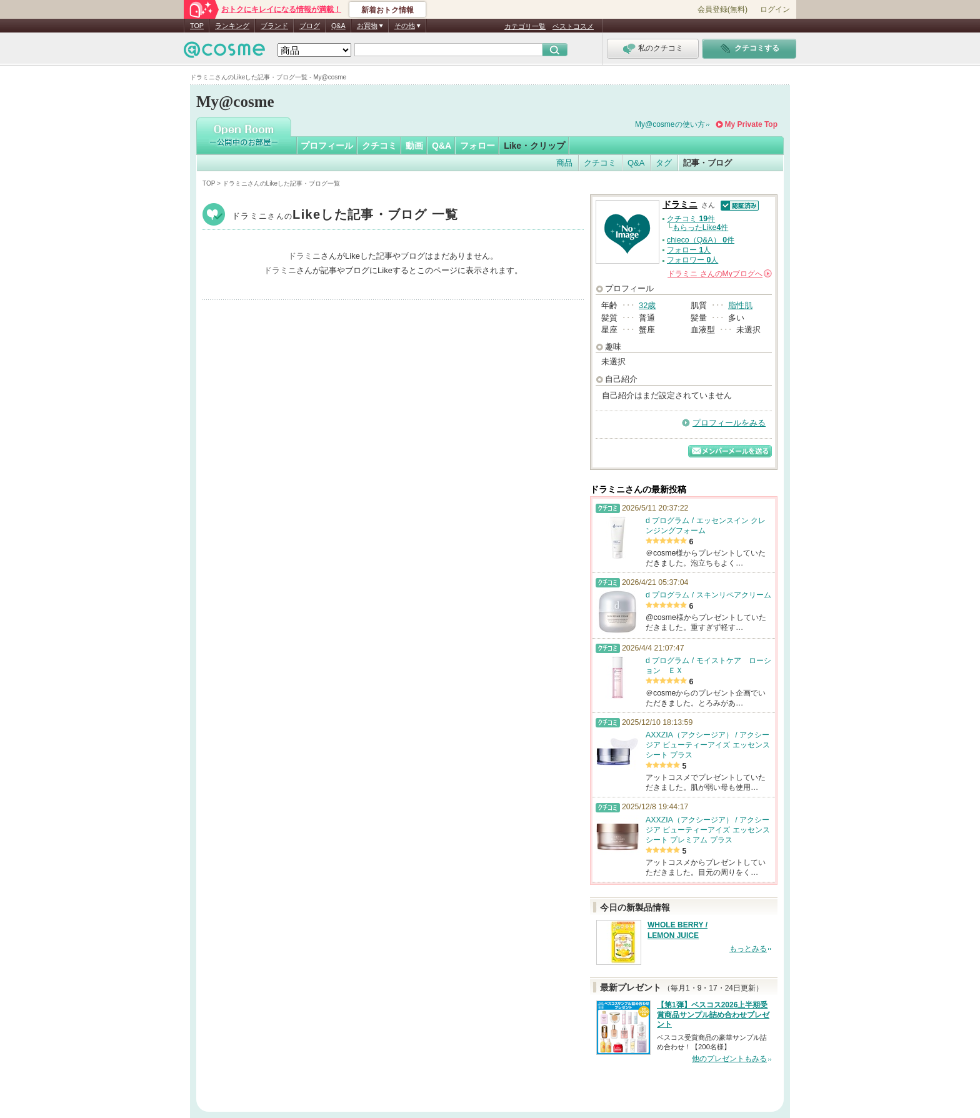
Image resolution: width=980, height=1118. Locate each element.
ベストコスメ (573, 26)
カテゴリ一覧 (525, 26)
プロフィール (327, 146)
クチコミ (379, 146)
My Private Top (751, 124)
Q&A (338, 25)
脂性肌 (740, 305)
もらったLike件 (700, 227)
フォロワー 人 (692, 260)
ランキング (232, 25)
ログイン (775, 9)
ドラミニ (345, 216)
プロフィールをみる (729, 422)
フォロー (477, 146)
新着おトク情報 (387, 10)
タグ (664, 162)
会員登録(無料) (723, 9)
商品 (564, 162)
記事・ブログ (707, 162)
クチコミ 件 (691, 218)
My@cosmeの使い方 (670, 124)
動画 (414, 146)
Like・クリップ (534, 146)
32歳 (647, 305)
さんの (720, 273)
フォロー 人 (689, 250)
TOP (197, 25)
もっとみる (748, 948)
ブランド (274, 25)
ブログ (309, 25)
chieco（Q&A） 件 (700, 240)
